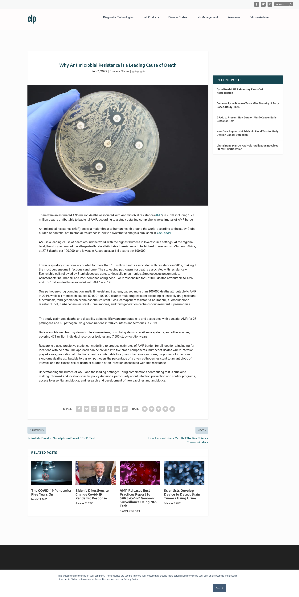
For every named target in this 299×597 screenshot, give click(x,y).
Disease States (177, 19)
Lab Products (151, 19)
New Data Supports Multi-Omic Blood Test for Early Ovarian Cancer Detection (247, 129)
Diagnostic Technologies (118, 19)
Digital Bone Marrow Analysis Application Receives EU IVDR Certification (247, 143)
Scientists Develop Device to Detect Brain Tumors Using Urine (182, 491)
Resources (233, 19)
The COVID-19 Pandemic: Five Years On (51, 489)
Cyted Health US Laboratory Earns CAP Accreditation (240, 87)
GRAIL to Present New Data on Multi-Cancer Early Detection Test (246, 116)
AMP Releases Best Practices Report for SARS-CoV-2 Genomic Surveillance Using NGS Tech (138, 495)
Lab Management (207, 19)
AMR (158, 212)
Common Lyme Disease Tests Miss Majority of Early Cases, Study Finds (248, 101)
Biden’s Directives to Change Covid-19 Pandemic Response (92, 491)
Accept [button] (219, 588)
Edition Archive (259, 19)
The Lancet (164, 229)
